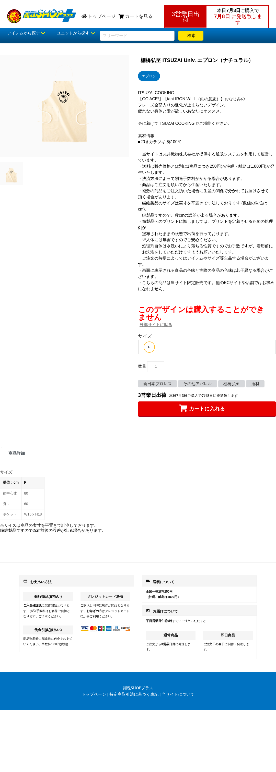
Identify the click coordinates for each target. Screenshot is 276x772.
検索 (190, 35)
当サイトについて (178, 694)
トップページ (99, 16)
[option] (149, 347)
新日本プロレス (157, 384)
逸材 (255, 384)
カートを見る (136, 16)
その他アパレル (197, 384)
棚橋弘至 (231, 384)
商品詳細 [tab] (16, 453)
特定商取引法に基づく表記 (133, 694)
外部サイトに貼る (156, 325)
